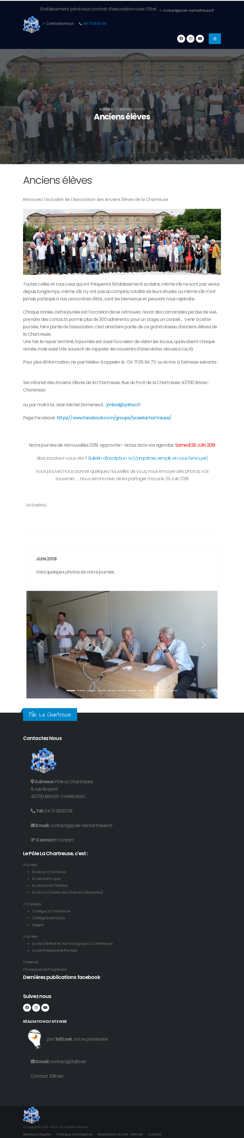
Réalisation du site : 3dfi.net (119, 1134)
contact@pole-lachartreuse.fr (186, 10)
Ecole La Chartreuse (50, 871)
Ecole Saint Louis (47, 878)
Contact (65, 840)
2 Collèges (33, 904)
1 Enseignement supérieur (46, 969)
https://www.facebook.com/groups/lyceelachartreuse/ (114, 418)
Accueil (106, 109)
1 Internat (31, 962)
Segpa (38, 924)
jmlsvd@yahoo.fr (123, 404)
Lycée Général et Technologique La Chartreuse (75, 943)
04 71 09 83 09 (94, 23)
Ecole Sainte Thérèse (51, 885)
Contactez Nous (58, 23)
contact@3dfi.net (68, 1061)
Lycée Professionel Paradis (56, 950)
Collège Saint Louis (49, 918)
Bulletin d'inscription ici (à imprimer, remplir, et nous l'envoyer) (148, 458)
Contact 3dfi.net (47, 1076)
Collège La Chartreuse (53, 911)
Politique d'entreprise (74, 1134)
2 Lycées (31, 936)
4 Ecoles (30, 864)
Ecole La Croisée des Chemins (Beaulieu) (70, 892)
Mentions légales (37, 1134)
